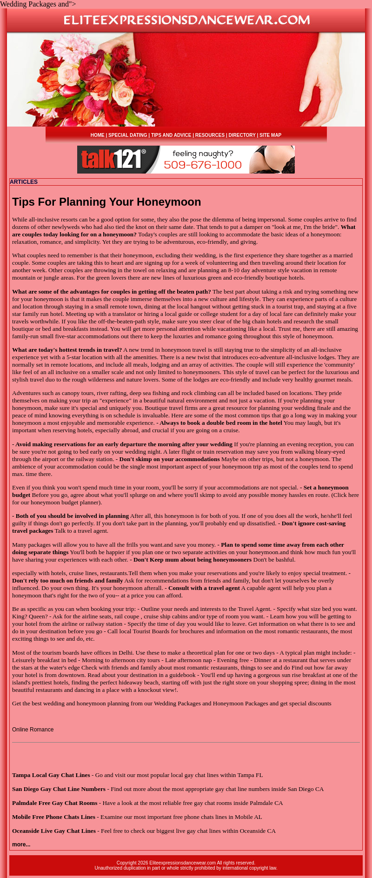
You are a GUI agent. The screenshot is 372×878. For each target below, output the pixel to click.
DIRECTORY (242, 135)
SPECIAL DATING (127, 135)
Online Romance (32, 729)
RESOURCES (210, 135)
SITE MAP (270, 135)
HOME (98, 135)
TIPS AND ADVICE (171, 135)
